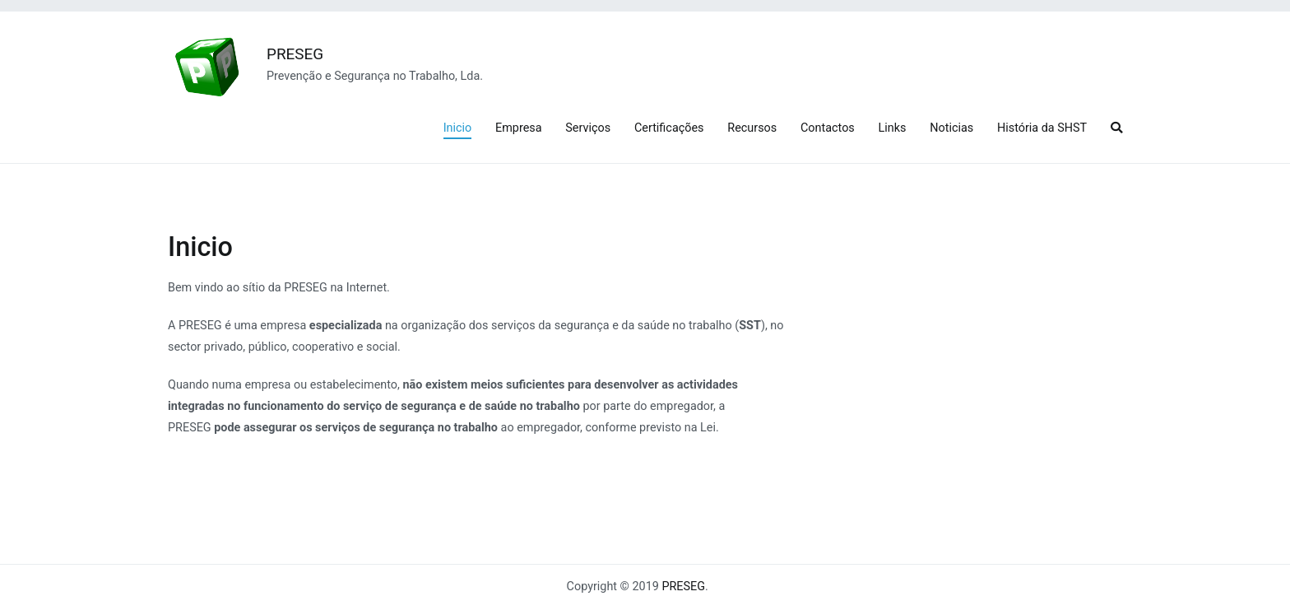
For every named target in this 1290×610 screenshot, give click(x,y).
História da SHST (1042, 128)
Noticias (951, 128)
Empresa (518, 128)
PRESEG (295, 53)
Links (893, 128)
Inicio (457, 128)
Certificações (669, 128)
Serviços (587, 128)
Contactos (827, 128)
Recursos (752, 128)
